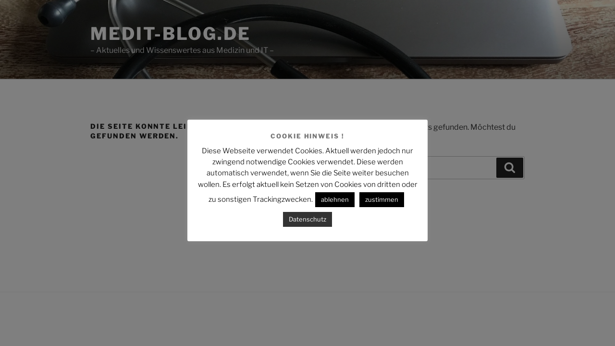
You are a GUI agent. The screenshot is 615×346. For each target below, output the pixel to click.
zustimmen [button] (381, 199)
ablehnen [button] (335, 199)
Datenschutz (307, 219)
